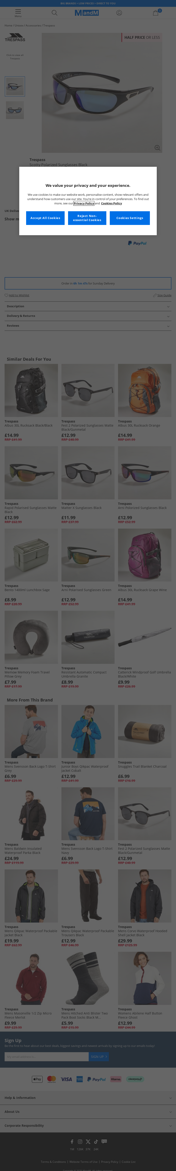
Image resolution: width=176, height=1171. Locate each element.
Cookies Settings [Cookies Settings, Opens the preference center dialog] (129, 218)
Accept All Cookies (45, 218)
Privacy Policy (84, 203)
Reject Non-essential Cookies (87, 218)
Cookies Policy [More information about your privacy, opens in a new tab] (111, 203)
